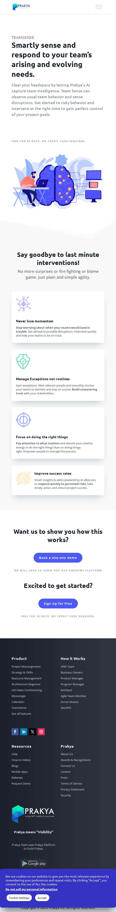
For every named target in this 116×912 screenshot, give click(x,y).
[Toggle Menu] (98, 7)
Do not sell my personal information (31, 889)
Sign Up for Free (31, 128)
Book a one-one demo (58, 557)
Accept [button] (42, 898)
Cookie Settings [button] (19, 898)
